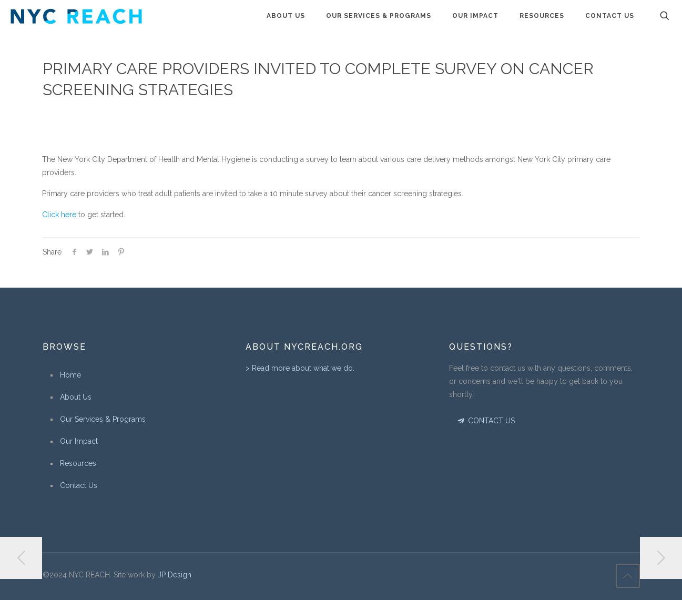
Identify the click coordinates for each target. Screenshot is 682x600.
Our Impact (79, 441)
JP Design (174, 575)
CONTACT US (485, 420)
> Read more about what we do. (300, 368)
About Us (75, 397)
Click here (59, 214)
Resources (78, 463)
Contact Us (78, 485)
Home (70, 375)
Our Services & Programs (103, 419)
